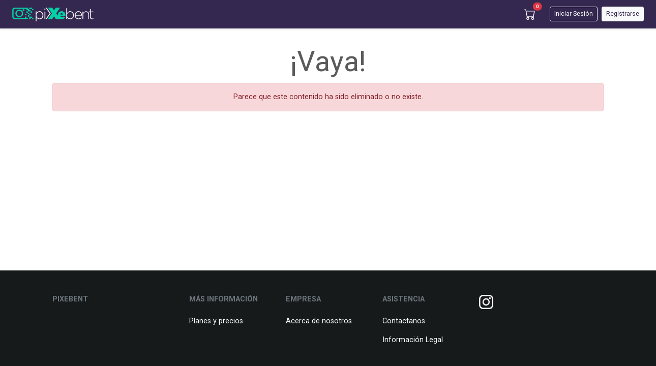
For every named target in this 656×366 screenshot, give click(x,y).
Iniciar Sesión (573, 13)
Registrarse (622, 13)
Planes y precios (216, 321)
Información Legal (412, 340)
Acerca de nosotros (319, 321)
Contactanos (403, 321)
